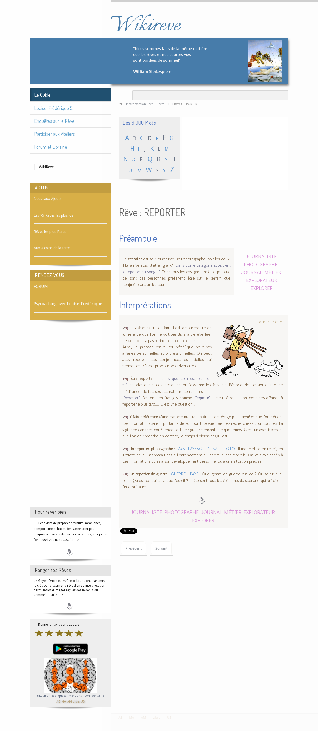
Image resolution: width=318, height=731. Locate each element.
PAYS (180, 448)
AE (58, 701)
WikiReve (46, 167)
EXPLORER (262, 288)
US (83, 701)
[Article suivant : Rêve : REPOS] (161, 548)
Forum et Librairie (50, 147)
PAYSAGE (196, 448)
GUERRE (178, 474)
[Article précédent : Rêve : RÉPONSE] (133, 548)
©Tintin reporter (271, 321)
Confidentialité (94, 696)
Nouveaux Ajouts (47, 199)
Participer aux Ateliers (54, 134)
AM (69, 701)
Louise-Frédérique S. (53, 108)
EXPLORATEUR (261, 280)
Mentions (76, 696)
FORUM (41, 286)
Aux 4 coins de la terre (52, 248)
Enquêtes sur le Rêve (54, 121)
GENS (212, 448)
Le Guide (42, 95)
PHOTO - (229, 448)
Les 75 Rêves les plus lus (53, 215)
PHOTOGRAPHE (260, 264)
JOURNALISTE (261, 256)
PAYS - (196, 474)
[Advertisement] (70, 418)
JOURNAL (251, 272)
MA (63, 701)
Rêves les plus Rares (50, 232)
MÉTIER (272, 272)
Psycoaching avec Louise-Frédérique (68, 303)
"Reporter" (131, 398)
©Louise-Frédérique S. (52, 696)
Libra (76, 701)
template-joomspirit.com (316, 693)
